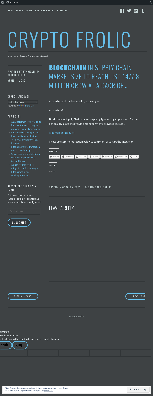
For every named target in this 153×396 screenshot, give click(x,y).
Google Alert (103, 187)
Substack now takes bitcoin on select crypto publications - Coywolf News (25, 157)
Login (29, 10)
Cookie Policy (48, 391)
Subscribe (19, 222)
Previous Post (29, 296)
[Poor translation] (20, 346)
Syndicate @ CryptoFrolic (23, 73)
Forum (20, 10)
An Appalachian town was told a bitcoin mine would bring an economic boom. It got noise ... (26, 125)
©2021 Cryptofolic (76, 317)
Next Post (133, 296)
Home (11, 10)
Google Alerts (71, 187)
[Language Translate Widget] (23, 102)
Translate (26, 106)
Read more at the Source (63, 132)
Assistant (12, 2)
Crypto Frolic (70, 38)
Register (62, 10)
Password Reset (45, 10)
